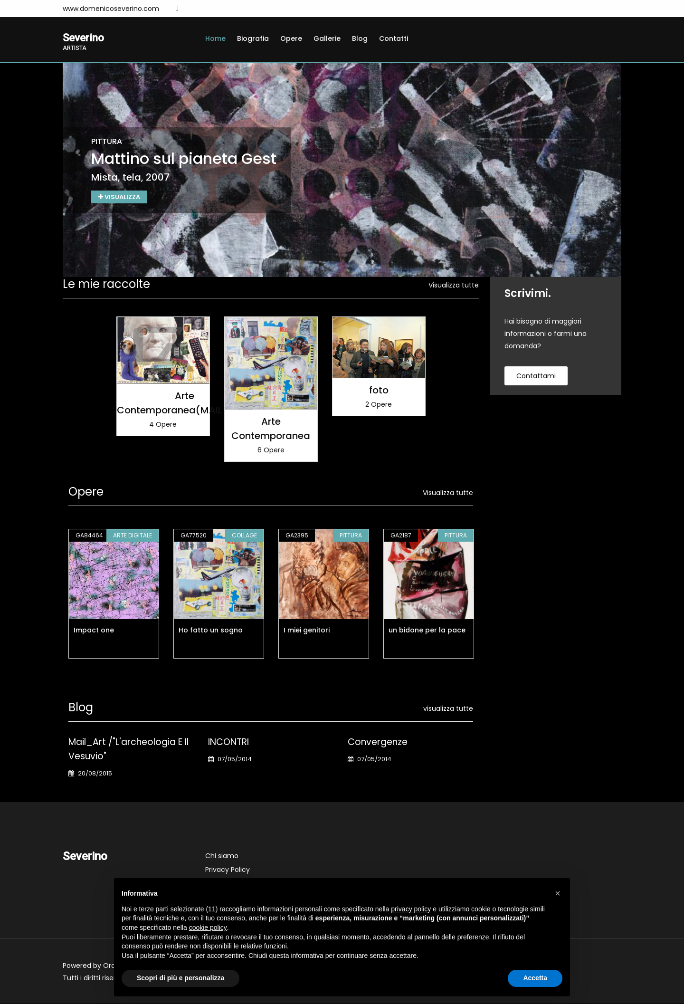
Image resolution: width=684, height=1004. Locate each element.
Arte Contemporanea (270, 429)
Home (215, 38)
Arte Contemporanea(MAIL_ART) (185, 404)
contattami (536, 377)
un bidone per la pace (427, 631)
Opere (291, 38)
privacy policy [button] (411, 909)
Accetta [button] (535, 978)
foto (379, 391)
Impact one (94, 631)
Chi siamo (221, 856)
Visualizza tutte (453, 286)
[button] (557, 893)
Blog (360, 38)
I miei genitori (307, 631)
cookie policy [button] (208, 927)
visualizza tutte (448, 709)
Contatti (393, 38)
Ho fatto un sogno (211, 631)
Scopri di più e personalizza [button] (180, 978)
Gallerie (327, 38)
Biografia (253, 38)
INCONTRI (228, 742)
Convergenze (378, 742)
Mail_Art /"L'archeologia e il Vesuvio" (128, 750)
